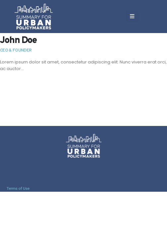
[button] (147, 16)
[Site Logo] (33, 16)
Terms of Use (18, 188)
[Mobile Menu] (132, 16)
